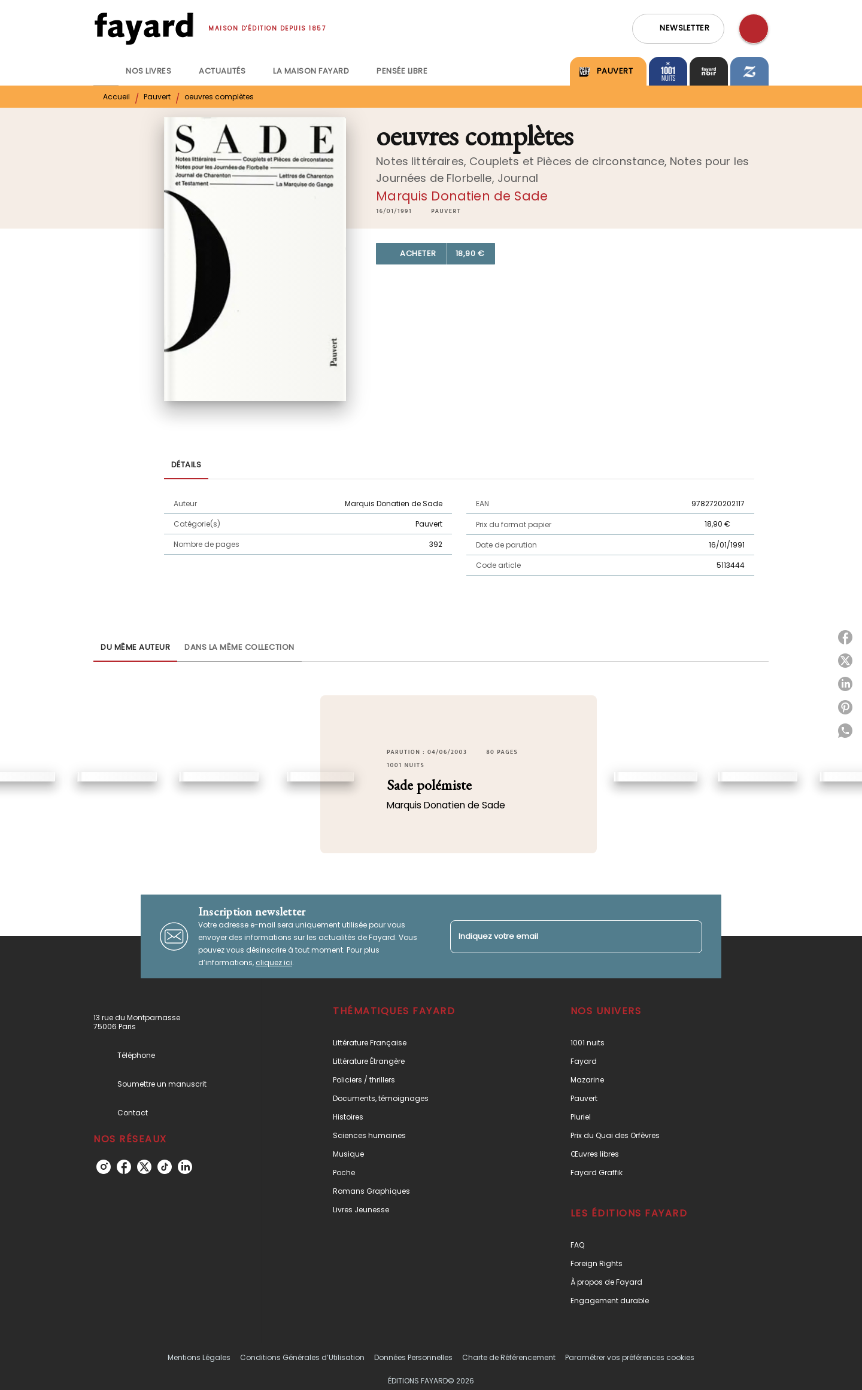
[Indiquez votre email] (561, 936)
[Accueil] (143, 28)
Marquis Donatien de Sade (462, 196)
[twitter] (144, 1167)
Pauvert (157, 97)
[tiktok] (164, 1167)
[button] (678, 29)
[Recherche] (754, 29)
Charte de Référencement (509, 1357)
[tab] (106, 71)
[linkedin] (185, 1167)
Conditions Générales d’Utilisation (302, 1357)
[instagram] (103, 1167)
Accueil (116, 97)
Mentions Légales (199, 1357)
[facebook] (124, 1167)
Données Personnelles (413, 1357)
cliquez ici (274, 962)
